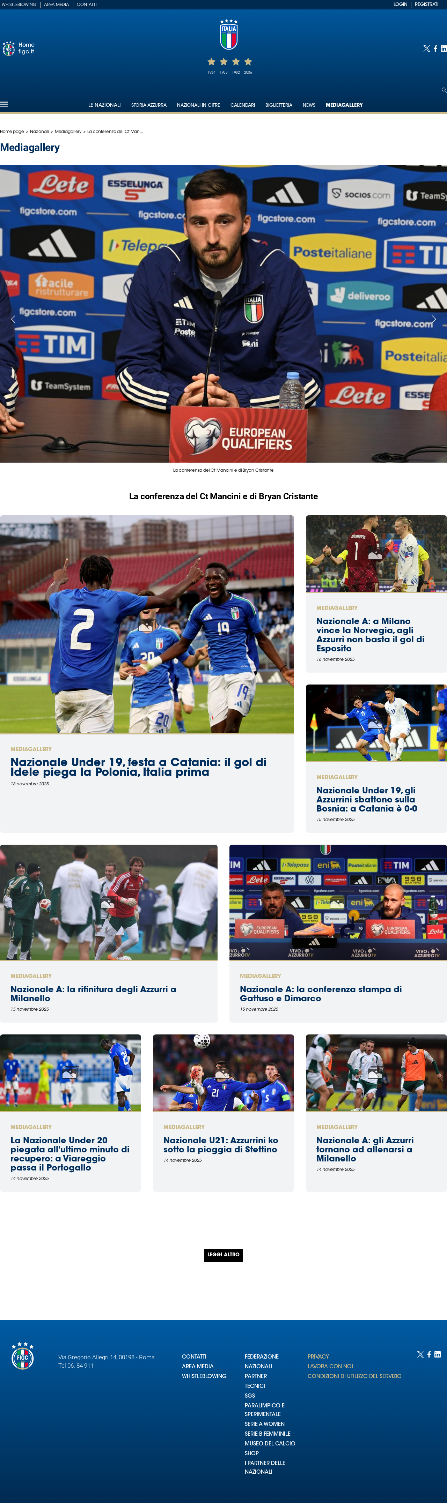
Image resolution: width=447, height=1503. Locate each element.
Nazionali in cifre (198, 105)
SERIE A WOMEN (265, 1424)
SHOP (252, 1454)
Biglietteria (278, 105)
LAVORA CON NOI (330, 1367)
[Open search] (444, 90)
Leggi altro (223, 1255)
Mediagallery (344, 105)
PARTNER (256, 1376)
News (309, 105)
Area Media (56, 5)
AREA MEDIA (198, 1367)
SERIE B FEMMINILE (268, 1434)
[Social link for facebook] (435, 48)
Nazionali (39, 132)
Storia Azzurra (149, 105)
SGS (250, 1396)
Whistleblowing (19, 5)
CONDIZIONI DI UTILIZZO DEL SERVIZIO (355, 1376)
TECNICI (255, 1386)
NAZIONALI (258, 1367)
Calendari (242, 105)
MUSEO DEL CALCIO (270, 1444)
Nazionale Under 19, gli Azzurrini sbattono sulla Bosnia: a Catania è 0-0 (366, 800)
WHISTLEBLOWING (204, 1376)
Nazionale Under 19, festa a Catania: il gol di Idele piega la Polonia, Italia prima (138, 768)
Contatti (87, 5)
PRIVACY (318, 1357)
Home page (12, 132)
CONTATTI (194, 1357)
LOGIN (401, 4)
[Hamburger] (4, 104)
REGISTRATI (426, 4)
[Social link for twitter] (426, 48)
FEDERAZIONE (262, 1357)
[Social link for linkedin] (444, 48)
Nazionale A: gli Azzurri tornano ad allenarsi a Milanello (365, 1150)
